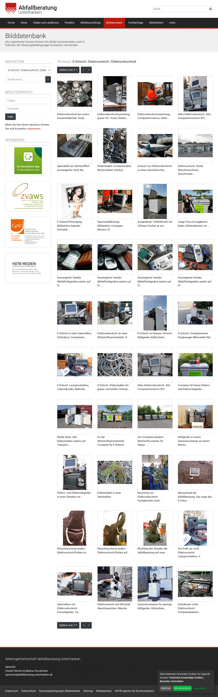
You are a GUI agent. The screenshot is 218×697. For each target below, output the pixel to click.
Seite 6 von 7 (67, 70)
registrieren (33, 128)
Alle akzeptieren (182, 688)
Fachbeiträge (135, 22)
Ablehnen (166, 688)
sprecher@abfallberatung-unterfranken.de (29, 674)
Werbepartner (104, 690)
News (24, 22)
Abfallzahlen (156, 22)
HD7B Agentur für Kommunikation (134, 690)
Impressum (11, 690)
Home (11, 22)
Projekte (69, 22)
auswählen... (200, 688)
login (10, 116)
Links (172, 22)
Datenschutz (28, 690)
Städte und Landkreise (46, 22)
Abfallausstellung (90, 22)
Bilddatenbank (114, 22)
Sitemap (88, 690)
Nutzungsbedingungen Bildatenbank (59, 690)
